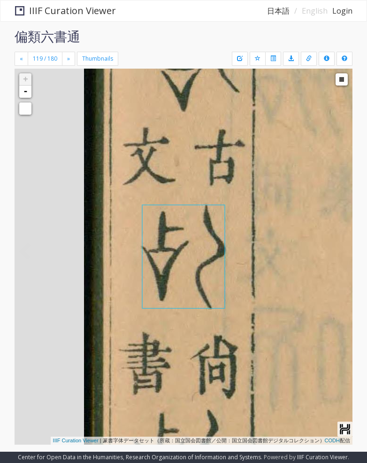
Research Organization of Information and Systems (193, 457)
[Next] (68, 59)
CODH (332, 440)
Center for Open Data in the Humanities (70, 457)
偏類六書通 (47, 36)
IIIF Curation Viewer (65, 10)
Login (342, 11)
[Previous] (21, 59)
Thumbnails (97, 59)
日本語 (278, 11)
